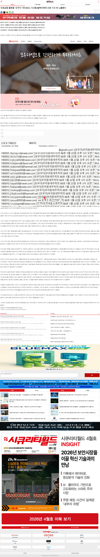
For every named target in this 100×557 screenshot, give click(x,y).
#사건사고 (62, 4)
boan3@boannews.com (14, 307)
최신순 (36, 390)
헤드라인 (4, 313)
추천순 (62, 390)
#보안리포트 (87, 4)
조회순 (12, 390)
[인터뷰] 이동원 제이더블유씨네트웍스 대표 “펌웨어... (24, 328)
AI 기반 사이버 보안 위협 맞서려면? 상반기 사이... (22, 334)
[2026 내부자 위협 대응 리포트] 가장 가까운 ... (21, 340)
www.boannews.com (13, 309)
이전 (2, 371)
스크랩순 (87, 390)
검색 (98, 1)
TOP (53, 313)
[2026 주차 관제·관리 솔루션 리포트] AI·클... (23, 322)
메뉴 (1, 1)
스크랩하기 (97, 371)
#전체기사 (12, 4)
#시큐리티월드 (37, 4)
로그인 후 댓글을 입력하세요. (39, 375)
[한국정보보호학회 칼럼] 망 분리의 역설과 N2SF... (18, 317)
